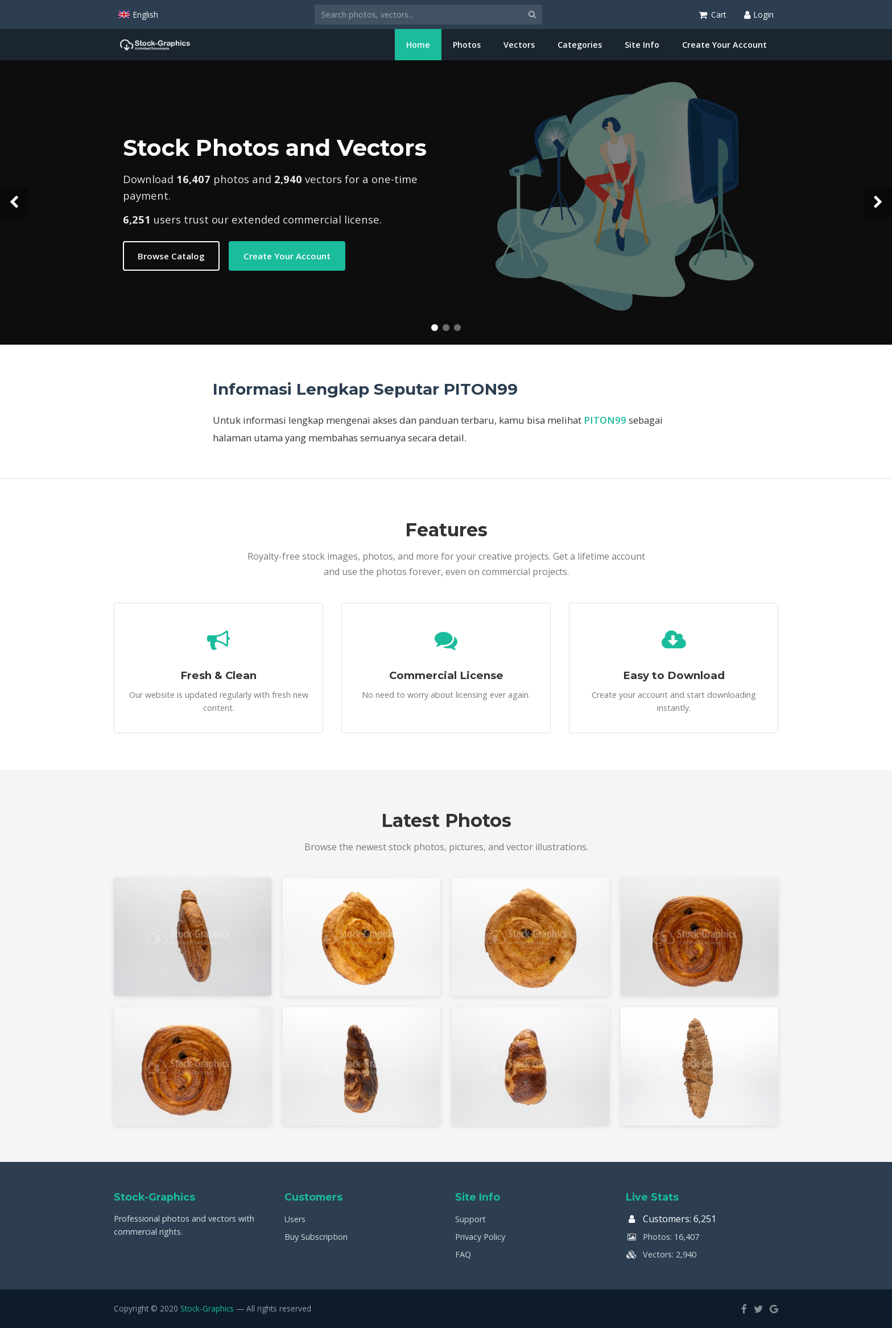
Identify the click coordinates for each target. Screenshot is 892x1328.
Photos (467, 44)
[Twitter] (758, 1309)
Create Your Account (724, 44)
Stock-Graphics (207, 1308)
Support (470, 1219)
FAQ (463, 1254)
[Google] (774, 1309)
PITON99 (605, 420)
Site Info (642, 44)
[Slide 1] (434, 327)
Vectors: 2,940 (661, 1254)
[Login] (759, 14)
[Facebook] (744, 1309)
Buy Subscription (316, 1236)
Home (418, 44)
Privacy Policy (480, 1236)
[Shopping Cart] (712, 14)
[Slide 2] (446, 327)
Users (294, 1219)
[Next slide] (878, 202)
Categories (580, 44)
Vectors (519, 44)
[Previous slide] (14, 202)
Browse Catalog (171, 256)
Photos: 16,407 (662, 1236)
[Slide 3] (457, 327)
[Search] (418, 14)
